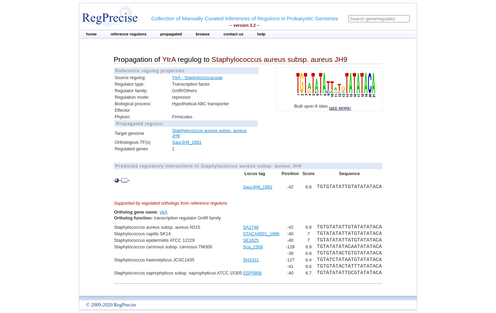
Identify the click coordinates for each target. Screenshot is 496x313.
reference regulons (128, 34)
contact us (234, 34)
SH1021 (251, 259)
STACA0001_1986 (261, 233)
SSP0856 (252, 273)
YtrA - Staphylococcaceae (197, 77)
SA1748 (251, 227)
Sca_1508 (253, 246)
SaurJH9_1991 (187, 142)
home (91, 34)
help (261, 34)
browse (203, 34)
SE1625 (251, 240)
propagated (171, 34)
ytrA (163, 212)
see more (340, 108)
